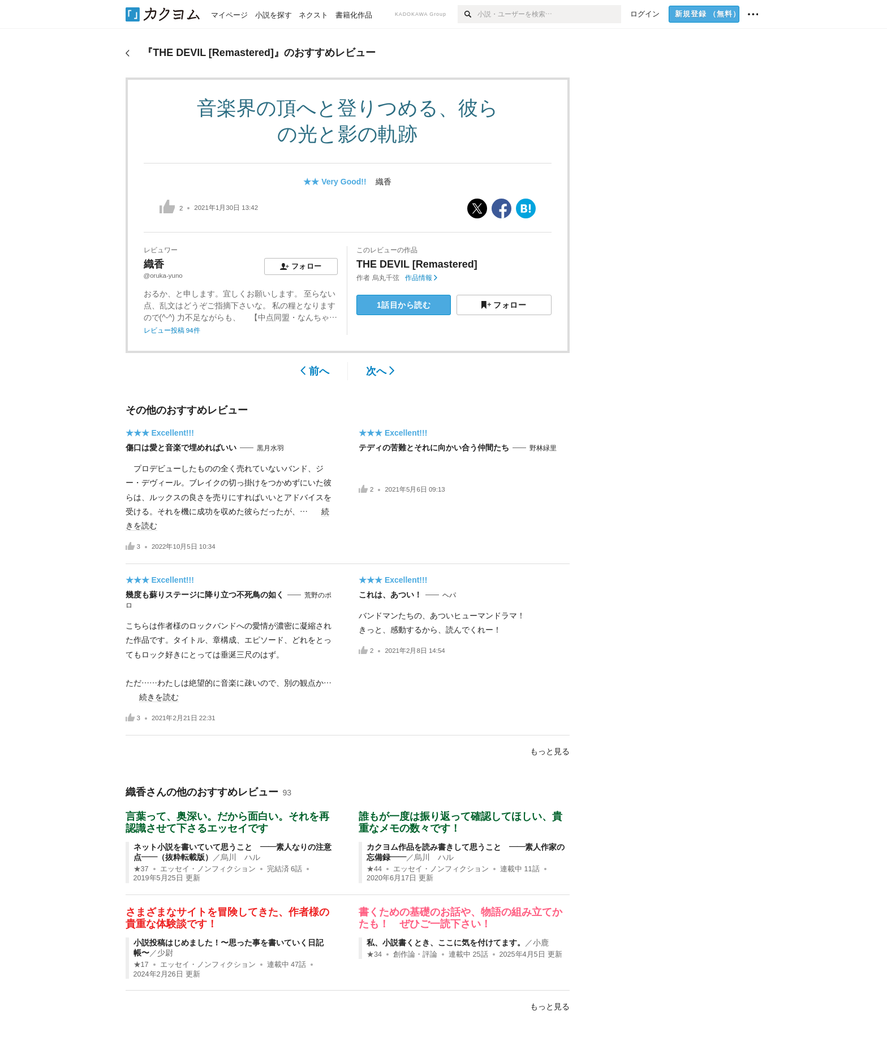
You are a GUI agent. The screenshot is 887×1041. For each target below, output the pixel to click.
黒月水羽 (270, 448)
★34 (374, 954)
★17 (141, 965)
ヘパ (449, 595)
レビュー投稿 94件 (172, 330)
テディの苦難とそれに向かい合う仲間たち (434, 447)
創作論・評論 (415, 954)
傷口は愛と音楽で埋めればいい (181, 447)
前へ (314, 371)
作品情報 (421, 277)
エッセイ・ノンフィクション (208, 869)
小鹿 (541, 942)
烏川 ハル (240, 857)
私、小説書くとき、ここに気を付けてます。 (446, 942)
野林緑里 (543, 448)
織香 (383, 181)
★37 (141, 869)
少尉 (165, 952)
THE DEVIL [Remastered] (416, 264)
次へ (380, 371)
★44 (374, 869)
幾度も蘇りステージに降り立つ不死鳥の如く (205, 594)
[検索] (467, 14)
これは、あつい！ (390, 594)
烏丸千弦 (385, 277)
